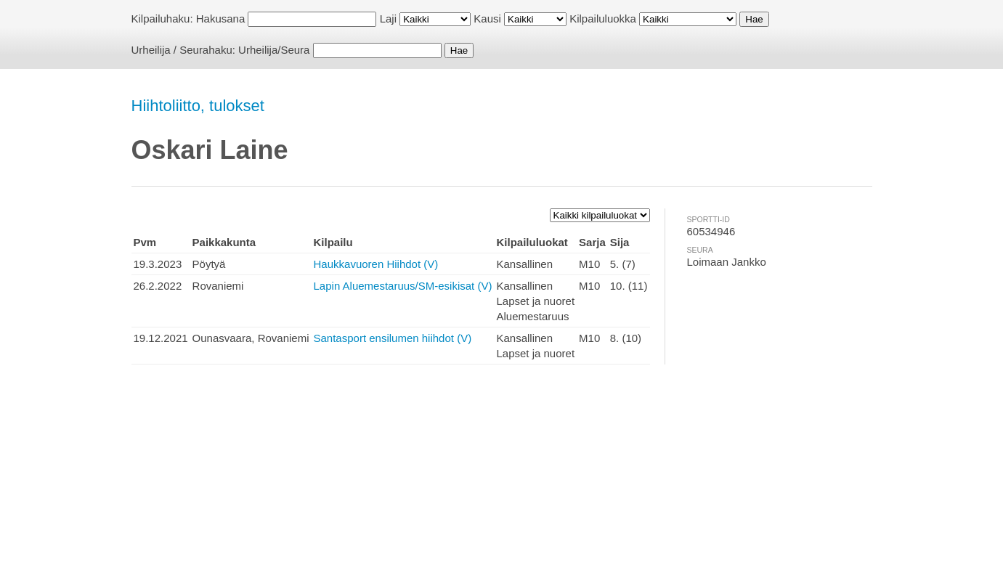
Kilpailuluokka (602, 18)
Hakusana (220, 18)
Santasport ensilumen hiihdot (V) (393, 338)
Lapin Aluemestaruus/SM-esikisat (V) (403, 286)
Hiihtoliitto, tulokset (197, 106)
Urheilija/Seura (273, 50)
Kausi (487, 18)
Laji (388, 18)
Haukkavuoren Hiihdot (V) (376, 264)
